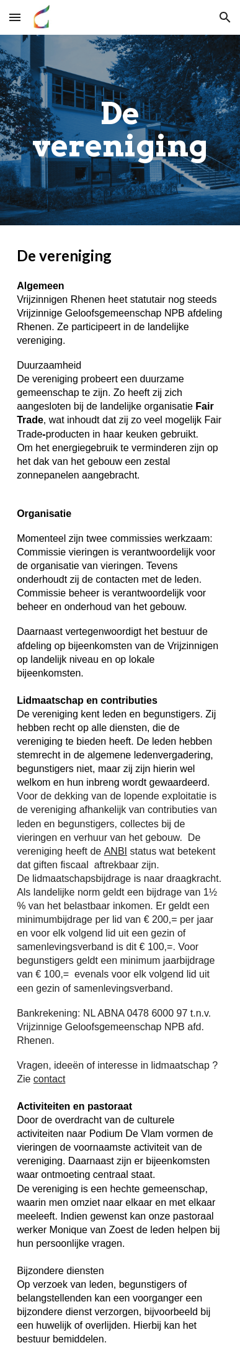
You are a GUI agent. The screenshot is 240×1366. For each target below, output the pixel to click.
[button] (15, 17)
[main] (120, 130)
